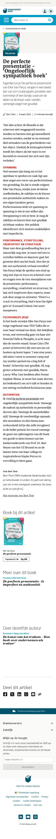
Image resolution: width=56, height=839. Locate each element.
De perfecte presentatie (17, 553)
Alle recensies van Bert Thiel (18, 495)
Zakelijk (28, 730)
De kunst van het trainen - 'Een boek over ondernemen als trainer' (26, 640)
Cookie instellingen (32, 801)
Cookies (16, 801)
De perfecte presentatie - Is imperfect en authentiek (23, 583)
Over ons (37, 805)
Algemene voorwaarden (17, 797)
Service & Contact (22, 805)
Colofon (35, 797)
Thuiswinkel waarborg (27, 792)
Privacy (44, 797)
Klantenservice (28, 723)
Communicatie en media (16, 28)
